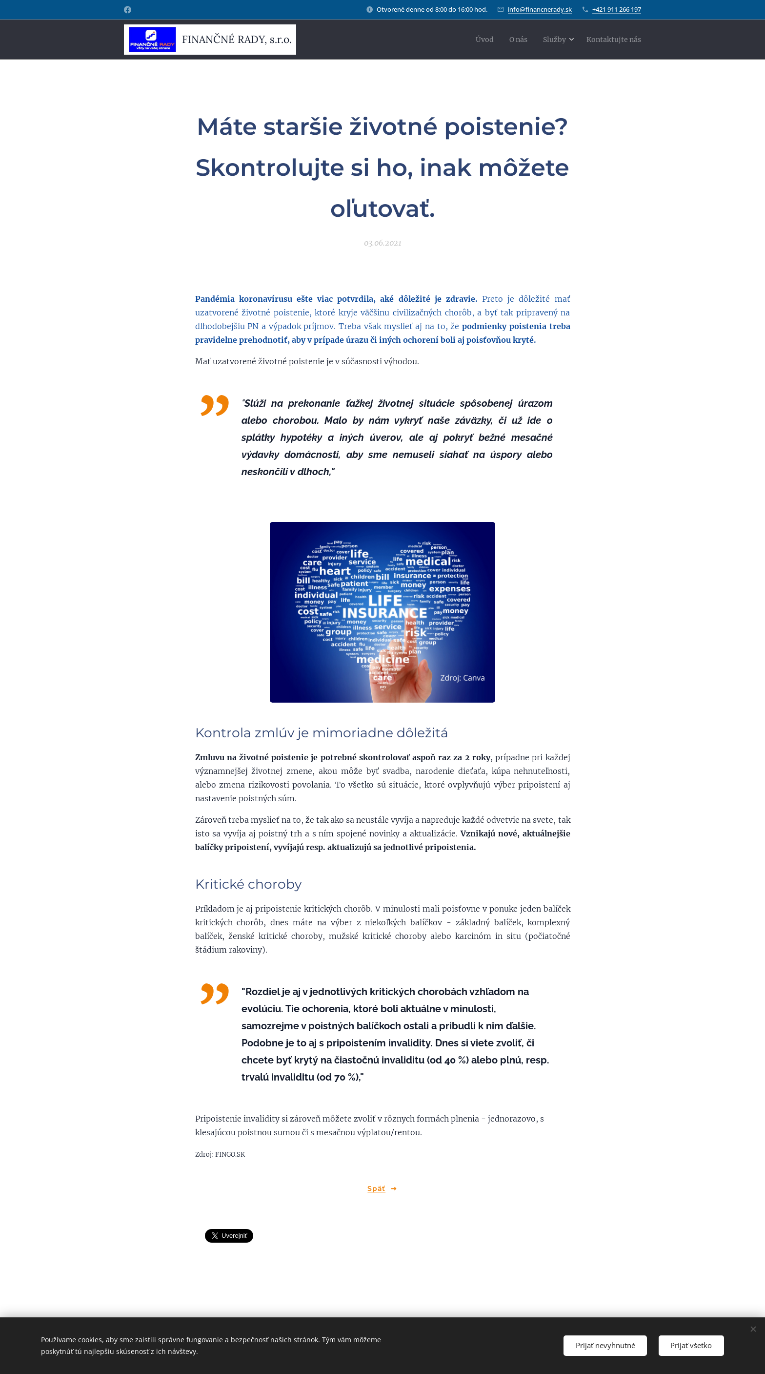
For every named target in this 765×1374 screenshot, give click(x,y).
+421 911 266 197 (616, 9)
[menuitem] (472, 39)
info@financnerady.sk (540, 9)
